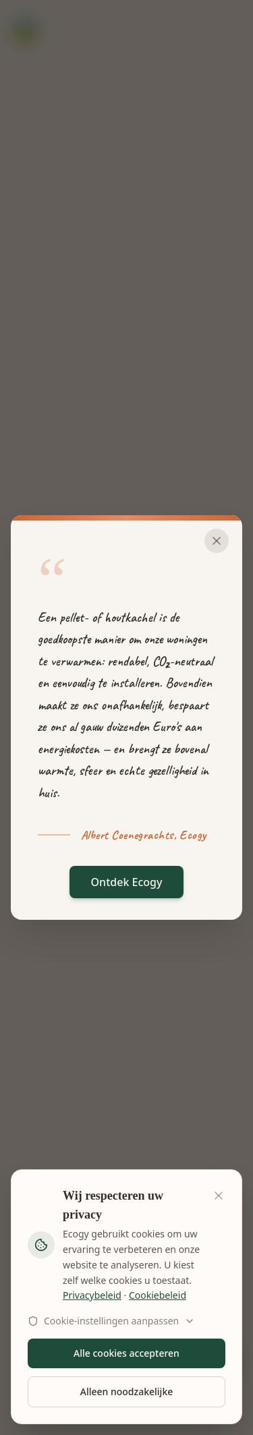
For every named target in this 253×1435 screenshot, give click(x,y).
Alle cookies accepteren (126, 1353)
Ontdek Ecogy (127, 882)
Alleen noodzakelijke (126, 1391)
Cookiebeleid (157, 1295)
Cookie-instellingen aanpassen (111, 1320)
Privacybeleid (92, 1295)
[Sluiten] (216, 541)
